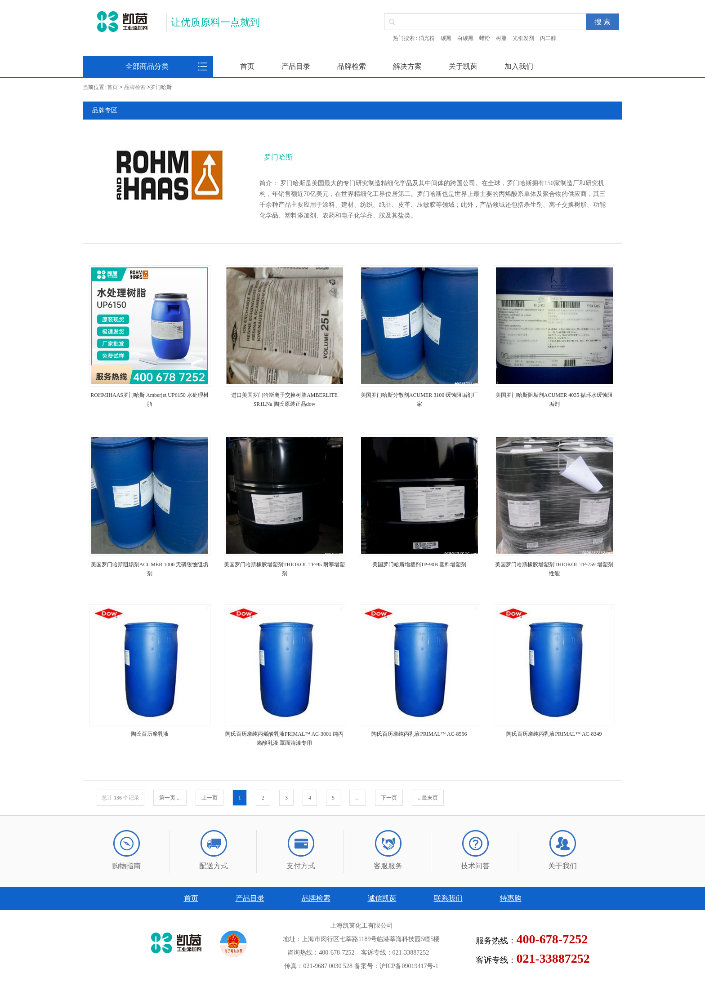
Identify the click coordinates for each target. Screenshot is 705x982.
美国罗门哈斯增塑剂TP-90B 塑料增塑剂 (419, 564)
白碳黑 (465, 38)
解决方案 (407, 66)
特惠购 (511, 898)
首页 (247, 66)
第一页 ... (170, 798)
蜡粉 (484, 38)
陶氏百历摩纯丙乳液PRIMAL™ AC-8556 (419, 734)
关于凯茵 (463, 66)
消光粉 (427, 38)
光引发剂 (523, 38)
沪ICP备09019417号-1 (408, 966)
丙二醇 (548, 38)
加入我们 (518, 66)
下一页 (389, 798)
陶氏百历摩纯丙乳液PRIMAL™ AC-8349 (554, 734)
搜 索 (602, 22)
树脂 (501, 38)
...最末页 (428, 798)
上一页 (209, 798)
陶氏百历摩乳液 (150, 734)
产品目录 (295, 66)
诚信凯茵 (382, 898)
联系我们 (448, 898)
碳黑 (446, 38)
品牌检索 (351, 66)
